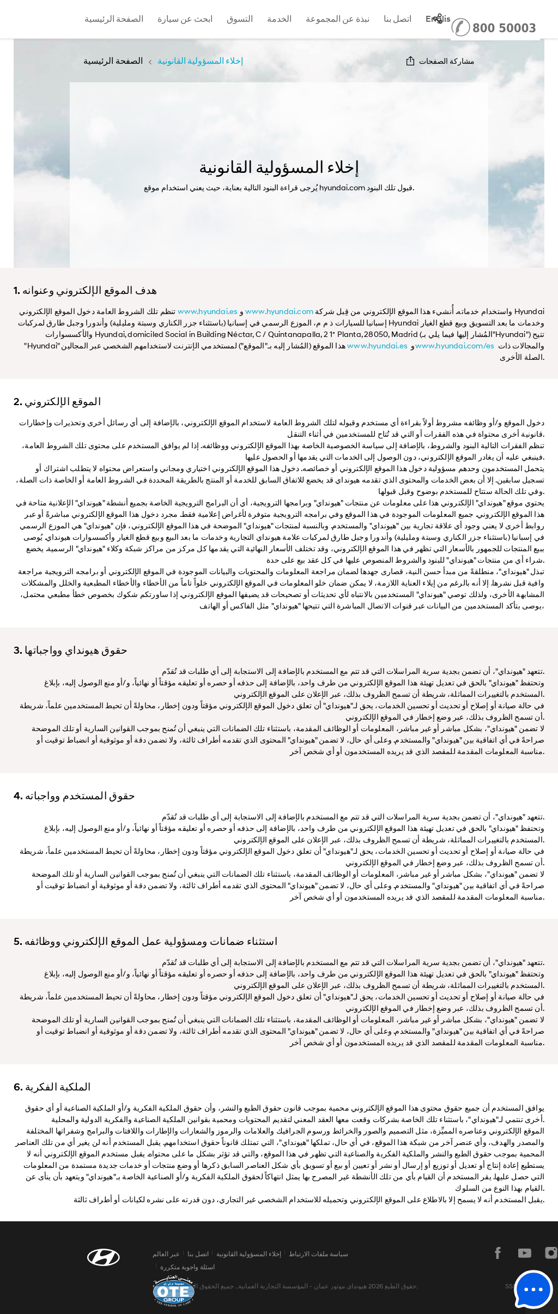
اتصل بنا (397, 19)
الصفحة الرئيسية (113, 19)
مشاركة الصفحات (447, 60)
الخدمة (279, 19)
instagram (551, 1252)
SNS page (437, 18)
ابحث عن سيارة (185, 19)
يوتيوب (524, 1252)
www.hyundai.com (279, 311)
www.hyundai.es (208, 311)
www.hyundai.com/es (455, 345)
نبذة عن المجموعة (337, 19)
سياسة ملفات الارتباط (318, 1254)
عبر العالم (166, 1254)
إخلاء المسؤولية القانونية (248, 1254)
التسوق (240, 19)
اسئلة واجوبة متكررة (187, 1267)
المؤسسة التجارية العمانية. (272, 1286)
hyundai (24, 19)
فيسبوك (498, 1252)
